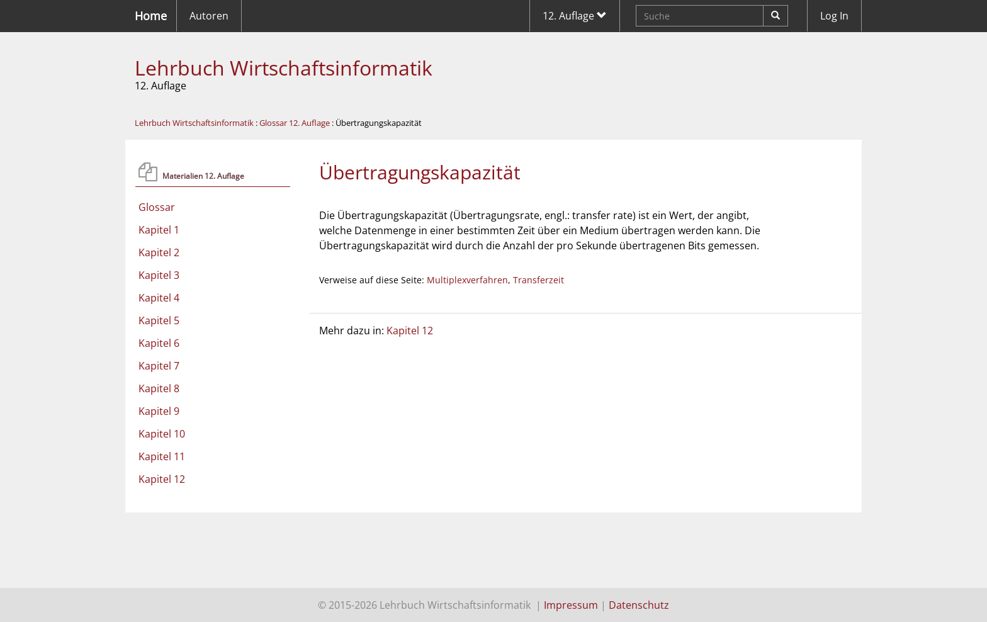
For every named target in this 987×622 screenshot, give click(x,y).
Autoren (208, 16)
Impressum (571, 605)
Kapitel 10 (161, 434)
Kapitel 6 (158, 343)
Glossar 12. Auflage (294, 122)
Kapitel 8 (158, 388)
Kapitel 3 (158, 275)
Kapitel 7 (158, 366)
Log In (834, 16)
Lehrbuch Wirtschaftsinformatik (283, 67)
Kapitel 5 (158, 320)
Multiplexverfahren (467, 280)
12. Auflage (575, 16)
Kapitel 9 (158, 411)
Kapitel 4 (158, 298)
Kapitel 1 (158, 230)
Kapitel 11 (161, 456)
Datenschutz (639, 605)
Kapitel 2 (158, 252)
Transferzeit (538, 280)
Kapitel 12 (161, 479)
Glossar (156, 207)
